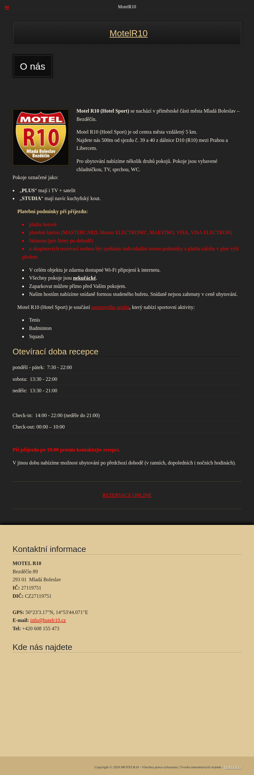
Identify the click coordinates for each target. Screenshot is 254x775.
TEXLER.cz (233, 767)
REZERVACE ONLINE (126, 495)
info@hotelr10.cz (48, 620)
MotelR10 (129, 33)
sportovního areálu (110, 307)
